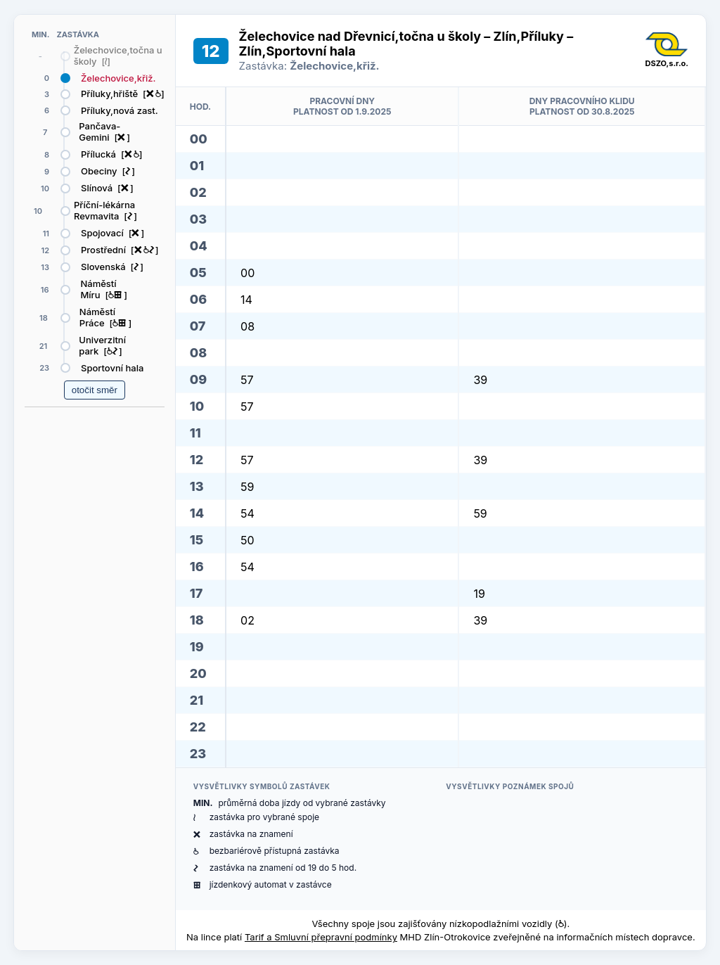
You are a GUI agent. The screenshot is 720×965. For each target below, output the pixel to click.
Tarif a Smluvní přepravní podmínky (321, 936)
